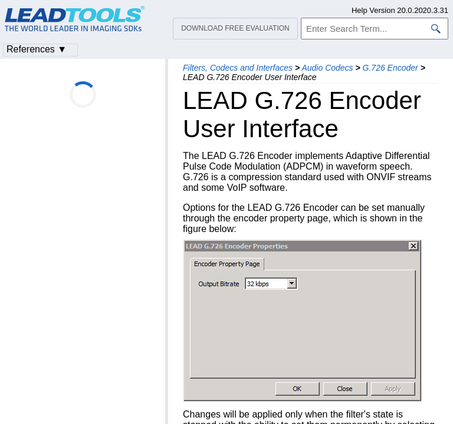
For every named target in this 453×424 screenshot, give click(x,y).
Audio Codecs (327, 67)
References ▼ (36, 49)
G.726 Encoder (390, 67)
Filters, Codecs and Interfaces (238, 67)
